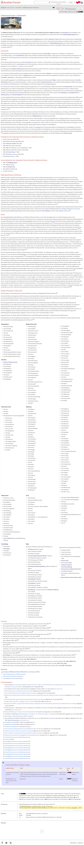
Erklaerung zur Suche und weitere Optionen (59, 2)
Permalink (17, 737)
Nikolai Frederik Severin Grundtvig (29, 39)
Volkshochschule (11, 39)
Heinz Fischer (11, 152)
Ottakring (26, 75)
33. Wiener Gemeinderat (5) (12, 726)
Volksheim (48, 73)
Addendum (19, 217)
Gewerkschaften (68, 86)
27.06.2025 (72, 793)
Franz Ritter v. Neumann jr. (7, 77)
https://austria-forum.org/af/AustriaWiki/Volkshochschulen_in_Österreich (38, 807)
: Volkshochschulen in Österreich (15, 672)
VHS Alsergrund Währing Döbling (36, 566)
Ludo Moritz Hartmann (46, 82)
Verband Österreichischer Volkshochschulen (14, 674)
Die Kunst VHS (64, 560)
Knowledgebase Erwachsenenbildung (12, 678)
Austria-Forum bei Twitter (6, 843)
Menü (70, 2)
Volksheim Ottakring (17, 69)
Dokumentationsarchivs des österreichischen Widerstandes (60, 97)
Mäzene (54, 80)
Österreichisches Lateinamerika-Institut (71, 577)
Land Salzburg (63, 92)
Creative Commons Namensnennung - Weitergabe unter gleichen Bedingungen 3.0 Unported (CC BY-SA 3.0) (53, 795)
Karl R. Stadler (12, 143)
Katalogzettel (17, 741)
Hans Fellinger (6, 655)
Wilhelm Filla (11, 167)
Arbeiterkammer (5, 94)
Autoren (78, 793)
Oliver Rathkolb (45, 211)
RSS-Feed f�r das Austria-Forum (10, 843)
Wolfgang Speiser (37, 116)
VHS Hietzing (31, 583)
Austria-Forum (12, 2)
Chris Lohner (77, 208)
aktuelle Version (72, 11)
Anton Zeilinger (62, 208)
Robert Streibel (63, 107)
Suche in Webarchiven (15, 709)
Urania (14, 29)
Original (44, 707)
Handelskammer (73, 92)
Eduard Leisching (14, 53)
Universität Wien (20, 55)
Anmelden (79, 9)
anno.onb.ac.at (58, 689)
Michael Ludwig (68, 133)
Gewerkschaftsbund (17, 94)
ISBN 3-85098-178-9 (71, 661)
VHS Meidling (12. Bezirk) (34, 579)
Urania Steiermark (8, 538)
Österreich (41, 293)
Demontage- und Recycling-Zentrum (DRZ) (16, 716)
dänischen (51, 39)
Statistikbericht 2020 (10, 724)
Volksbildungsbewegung (69, 34)
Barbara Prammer (12, 154)
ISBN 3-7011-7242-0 (62, 663)
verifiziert (39, 804)
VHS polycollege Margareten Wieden (37, 556)
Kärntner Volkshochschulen (10, 362)
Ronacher (29, 62)
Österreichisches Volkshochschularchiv (71, 569)
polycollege (47, 53)
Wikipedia (47, 793)
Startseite (2, 2)
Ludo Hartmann (20, 64)
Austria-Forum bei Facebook (2, 843)
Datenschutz (73, 843)
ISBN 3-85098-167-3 (32, 659)
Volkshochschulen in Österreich (62, 793)
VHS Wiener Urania (33, 549)
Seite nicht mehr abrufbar (13, 720)
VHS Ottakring (31, 589)
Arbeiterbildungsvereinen (56, 43)
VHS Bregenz (6, 548)
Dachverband (64, 32)
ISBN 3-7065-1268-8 (67, 665)
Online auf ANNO (9, 739)
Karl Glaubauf (72, 808)
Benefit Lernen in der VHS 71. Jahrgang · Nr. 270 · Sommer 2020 (21, 701)
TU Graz (79, 2)
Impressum (80, 843)
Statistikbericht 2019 (10, 722)
